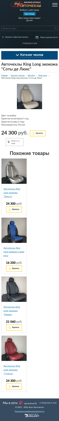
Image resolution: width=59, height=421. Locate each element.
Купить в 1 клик (15, 142)
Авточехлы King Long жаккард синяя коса (14, 252)
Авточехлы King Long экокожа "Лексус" (12, 192)
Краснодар (29, 14)
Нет (31, 20)
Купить (39, 133)
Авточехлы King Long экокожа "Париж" (12, 310)
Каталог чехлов (17, 75)
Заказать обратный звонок (16, 37)
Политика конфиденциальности (29, 411)
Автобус (31, 75)
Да (27, 20)
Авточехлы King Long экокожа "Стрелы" (12, 370)
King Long (43, 75)
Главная (4, 75)
